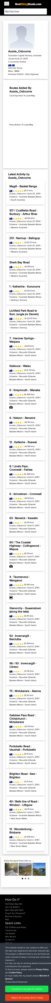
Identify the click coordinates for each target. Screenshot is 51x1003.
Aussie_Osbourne (17, 193)
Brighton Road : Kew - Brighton (23, 775)
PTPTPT (9, 954)
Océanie (13, 196)
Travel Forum (10, 930)
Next (42, 869)
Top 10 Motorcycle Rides (15, 927)
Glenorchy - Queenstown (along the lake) (25, 610)
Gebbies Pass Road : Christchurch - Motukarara (22, 718)
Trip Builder (10, 933)
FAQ (7, 919)
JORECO (9, 960)
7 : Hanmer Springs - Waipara (22, 340)
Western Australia (19, 227)
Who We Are (10, 936)
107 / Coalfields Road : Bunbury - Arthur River (23, 212)
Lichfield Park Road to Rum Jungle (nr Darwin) (23, 312)
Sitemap (29, 993)
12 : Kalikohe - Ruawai (23, 442)
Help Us (8, 942)
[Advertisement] (25, 110)
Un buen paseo (11, 963)
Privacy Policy (40, 993)
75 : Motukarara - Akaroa (25, 691)
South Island (30, 355)
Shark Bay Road (19, 262)
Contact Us (10, 939)
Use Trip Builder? (12, 907)
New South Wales (19, 818)
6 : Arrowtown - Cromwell (25, 494)
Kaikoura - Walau (20, 366)
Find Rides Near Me (13, 904)
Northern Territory (19, 300)
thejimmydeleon (12, 957)
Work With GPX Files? (14, 910)
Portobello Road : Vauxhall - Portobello (22, 748)
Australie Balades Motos (30, 196)
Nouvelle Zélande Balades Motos (22, 354)
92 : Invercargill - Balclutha (20, 637)
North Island (30, 455)
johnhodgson (11, 950)
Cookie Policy (8, 997)
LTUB (24, 972)
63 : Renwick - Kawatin (23, 518)
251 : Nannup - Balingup (24, 238)
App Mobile (38, 960)
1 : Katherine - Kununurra (24, 286)
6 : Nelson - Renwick (22, 418)
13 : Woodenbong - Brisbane (21, 831)
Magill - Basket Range (23, 186)
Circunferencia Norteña (15, 969)
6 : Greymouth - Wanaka (24, 390)
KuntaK (8, 972)
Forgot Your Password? (15, 913)
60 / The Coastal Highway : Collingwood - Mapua (25, 545)
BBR (24, 950)
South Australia (18, 199)
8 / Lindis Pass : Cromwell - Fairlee (20, 468)
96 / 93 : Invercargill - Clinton (22, 665)
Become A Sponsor (13, 916)
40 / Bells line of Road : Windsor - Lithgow (24, 803)
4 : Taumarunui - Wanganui (19, 578)
